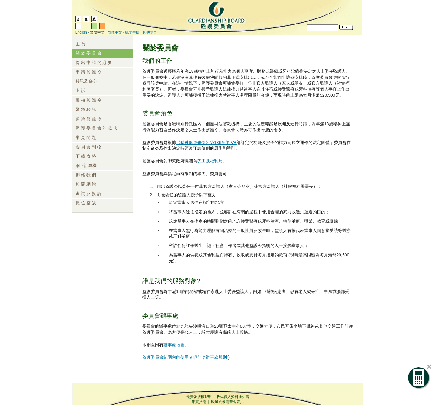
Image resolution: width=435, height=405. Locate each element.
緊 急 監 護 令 (89, 118)
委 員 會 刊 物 (89, 146)
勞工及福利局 (210, 161)
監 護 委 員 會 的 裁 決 (97, 128)
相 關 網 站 (86, 184)
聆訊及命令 (86, 81)
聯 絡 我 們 (86, 174)
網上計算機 (86, 165)
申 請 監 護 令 (89, 71)
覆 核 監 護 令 (89, 100)
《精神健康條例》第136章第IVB (206, 142)
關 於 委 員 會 (89, 53)
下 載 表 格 (86, 156)
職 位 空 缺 (86, 203)
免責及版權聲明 (199, 397)
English (81, 32)
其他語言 (150, 32)
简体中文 (115, 32)
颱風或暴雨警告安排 (227, 402)
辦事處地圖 (174, 344)
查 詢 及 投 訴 (89, 193)
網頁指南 (199, 402)
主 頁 (80, 43)
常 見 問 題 (86, 137)
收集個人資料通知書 (233, 397)
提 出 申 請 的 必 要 (94, 62)
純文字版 (132, 32)
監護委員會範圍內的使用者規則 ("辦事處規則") (186, 357)
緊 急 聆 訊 (86, 109)
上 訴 (80, 90)
